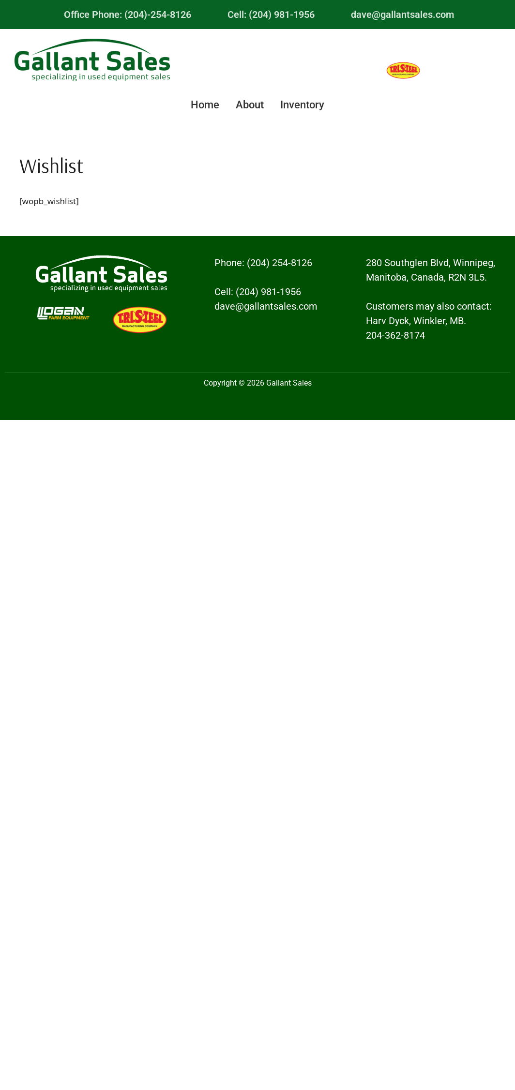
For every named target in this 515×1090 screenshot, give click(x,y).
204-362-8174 (395, 335)
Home (205, 105)
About (250, 105)
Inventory (302, 105)
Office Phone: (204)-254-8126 (127, 14)
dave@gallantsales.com (402, 14)
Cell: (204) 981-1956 (271, 14)
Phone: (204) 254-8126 (263, 263)
